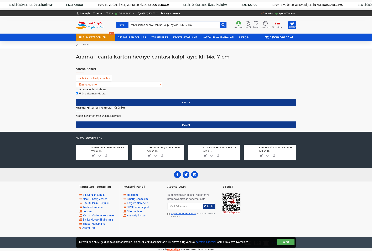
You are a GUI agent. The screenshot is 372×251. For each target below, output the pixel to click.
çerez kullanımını (206, 242)
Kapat (286, 242)
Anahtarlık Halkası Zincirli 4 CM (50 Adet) (221, 147)
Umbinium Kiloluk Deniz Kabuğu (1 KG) (109, 147)
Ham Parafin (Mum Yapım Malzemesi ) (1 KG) (277, 147)
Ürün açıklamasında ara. (91, 93)
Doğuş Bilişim (173, 249)
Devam (186, 125)
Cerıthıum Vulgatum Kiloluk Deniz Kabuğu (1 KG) (165, 147)
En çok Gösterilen (89, 138)
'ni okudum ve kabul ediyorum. (191, 215)
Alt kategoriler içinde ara (91, 89)
